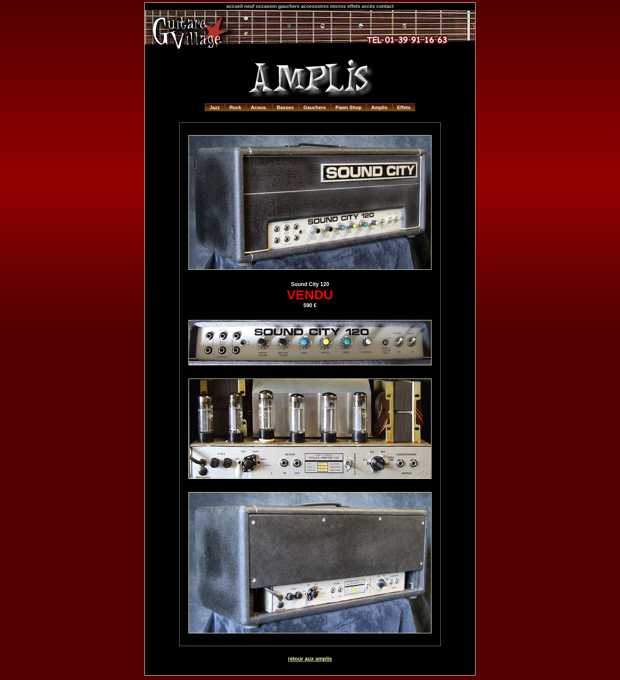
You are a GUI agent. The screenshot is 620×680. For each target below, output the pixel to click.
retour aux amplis (310, 659)
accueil (234, 6)
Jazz (215, 107)
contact (385, 6)
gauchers (289, 6)
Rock (235, 107)
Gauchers (314, 107)
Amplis (379, 107)
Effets (404, 107)
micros (338, 6)
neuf (249, 6)
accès (368, 6)
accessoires (315, 6)
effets (353, 6)
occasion (266, 6)
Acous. (259, 107)
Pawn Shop (349, 107)
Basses (285, 107)
